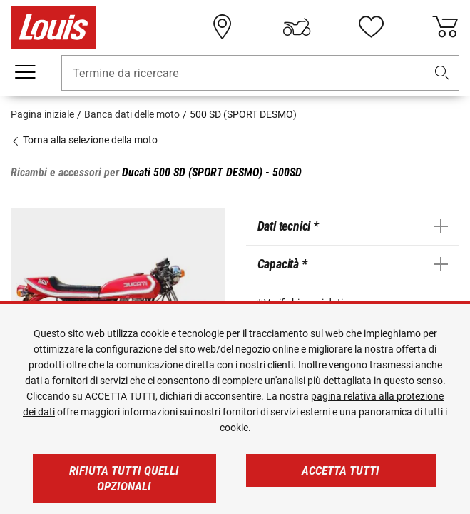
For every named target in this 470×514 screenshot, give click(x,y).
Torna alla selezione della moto (84, 140)
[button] (442, 73)
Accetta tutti (340, 470)
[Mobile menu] (25, 72)
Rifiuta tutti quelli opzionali (124, 478)
